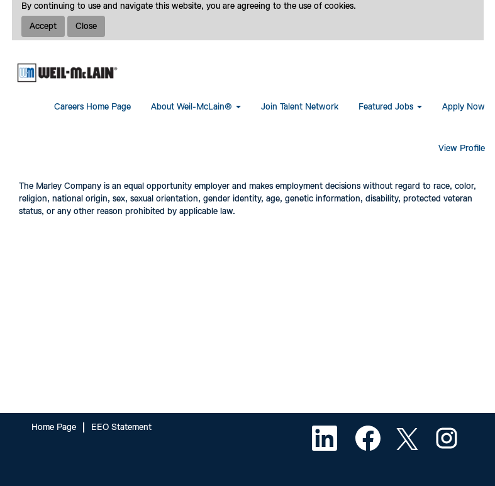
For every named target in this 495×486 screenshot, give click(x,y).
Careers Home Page (92, 107)
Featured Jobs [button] (390, 107)
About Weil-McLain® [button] (196, 107)
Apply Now (463, 107)
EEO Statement (121, 427)
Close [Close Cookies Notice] (86, 26)
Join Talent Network (299, 107)
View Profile (461, 148)
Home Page (53, 427)
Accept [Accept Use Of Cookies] (43, 26)
